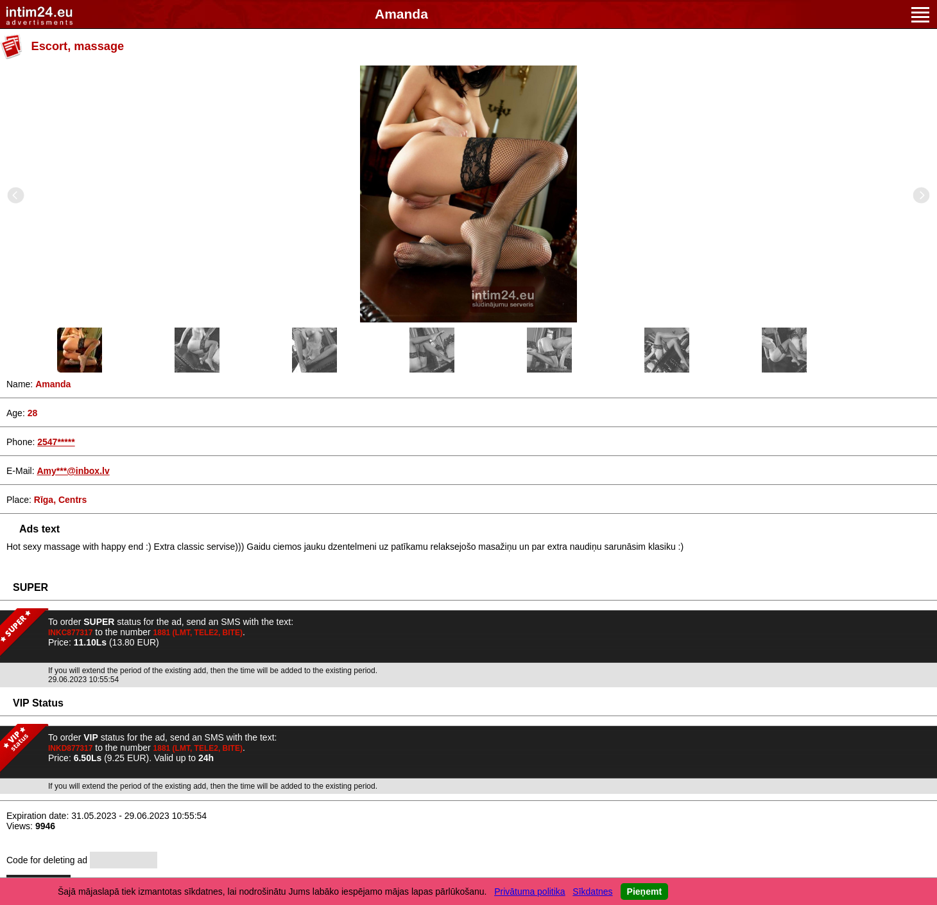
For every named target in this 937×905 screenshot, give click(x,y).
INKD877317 (70, 748)
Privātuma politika (529, 891)
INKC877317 (70, 632)
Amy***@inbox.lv (73, 471)
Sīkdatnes (592, 891)
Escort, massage (78, 46)
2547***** (55, 442)
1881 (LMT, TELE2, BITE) (198, 632)
